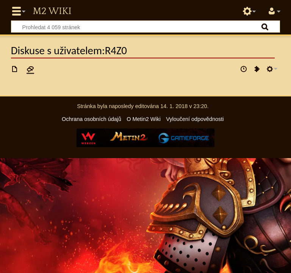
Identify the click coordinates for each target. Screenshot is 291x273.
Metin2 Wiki (52, 11)
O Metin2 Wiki (144, 119)
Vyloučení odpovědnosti (195, 119)
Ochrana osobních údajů (91, 119)
